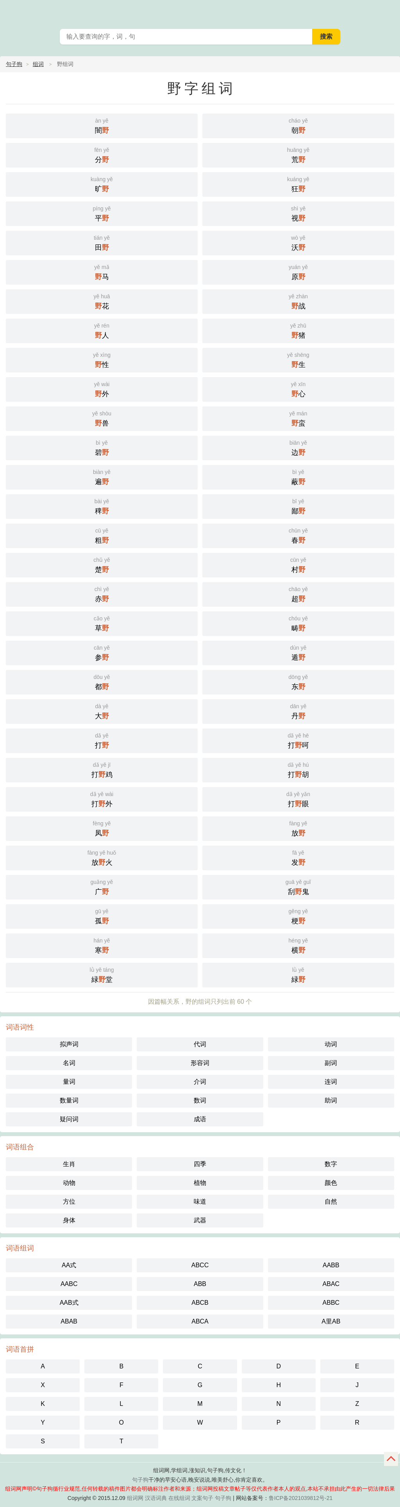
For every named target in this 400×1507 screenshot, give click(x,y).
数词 (200, 1100)
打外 (101, 798)
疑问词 (69, 1119)
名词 (69, 1063)
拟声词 (69, 1044)
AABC (69, 1284)
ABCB (200, 1302)
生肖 (69, 1164)
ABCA (200, 1321)
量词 (69, 1081)
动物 (69, 1182)
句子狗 (14, 64)
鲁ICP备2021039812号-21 (300, 1498)
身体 (69, 1220)
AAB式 (69, 1302)
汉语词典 (156, 1498)
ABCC (200, 1265)
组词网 (135, 1498)
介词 (200, 1081)
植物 (200, 1182)
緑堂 (101, 974)
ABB (200, 1284)
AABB (331, 1265)
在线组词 (179, 1498)
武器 (200, 1220)
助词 (331, 1100)
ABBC (331, 1302)
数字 (331, 1164)
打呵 (298, 740)
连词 (331, 1081)
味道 (200, 1201)
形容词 (200, 1063)
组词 (38, 64)
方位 (69, 1201)
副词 (331, 1063)
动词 (331, 1044)
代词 (200, 1044)
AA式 (69, 1265)
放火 (101, 857)
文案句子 (202, 1498)
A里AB (330, 1321)
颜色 (331, 1182)
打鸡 (101, 769)
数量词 (69, 1100)
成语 (200, 1119)
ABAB (69, 1321)
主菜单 (389, 11)
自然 (331, 1201)
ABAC (331, 1284)
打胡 (298, 769)
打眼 (298, 798)
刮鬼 (298, 886)
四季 (200, 1164)
